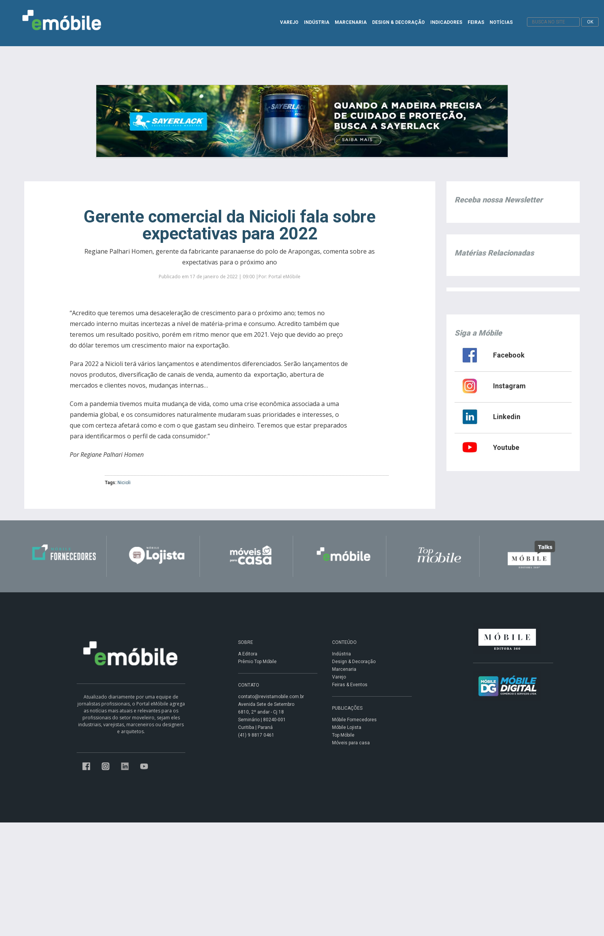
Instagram (509, 386)
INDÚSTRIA (316, 22)
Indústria (341, 654)
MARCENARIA (351, 22)
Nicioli (124, 482)
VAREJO (289, 22)
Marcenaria (344, 669)
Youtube (506, 447)
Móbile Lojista (346, 727)
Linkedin (506, 417)
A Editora (247, 654)
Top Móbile (343, 735)
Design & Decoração (354, 661)
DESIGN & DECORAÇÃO (398, 22)
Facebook (509, 355)
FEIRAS (476, 22)
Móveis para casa (351, 742)
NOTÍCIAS (501, 22)
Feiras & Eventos (349, 684)
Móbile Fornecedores (354, 719)
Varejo (339, 677)
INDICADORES (446, 22)
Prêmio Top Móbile (257, 661)
